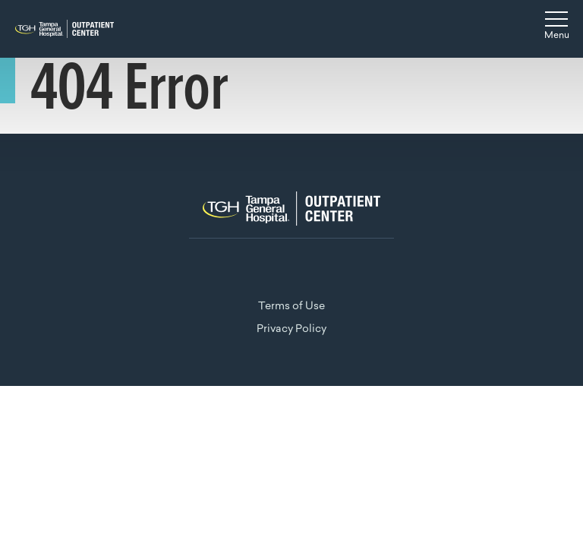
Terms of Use (291, 306)
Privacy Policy (291, 329)
